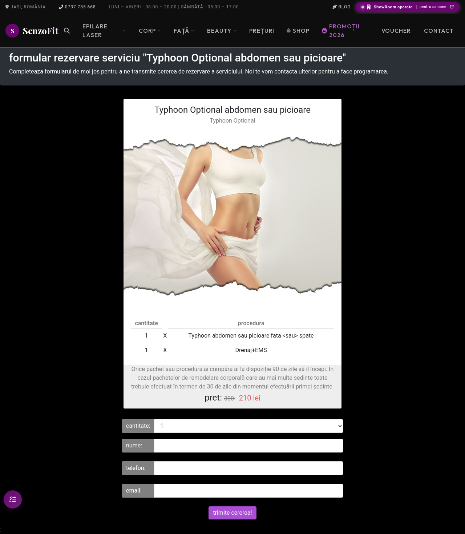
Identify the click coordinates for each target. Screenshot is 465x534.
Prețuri (262, 30)
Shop (298, 30)
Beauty (222, 30)
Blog (341, 6)
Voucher (396, 30)
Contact (439, 30)
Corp (150, 30)
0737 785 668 (77, 6)
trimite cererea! (232, 512)
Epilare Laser (104, 31)
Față (184, 30)
